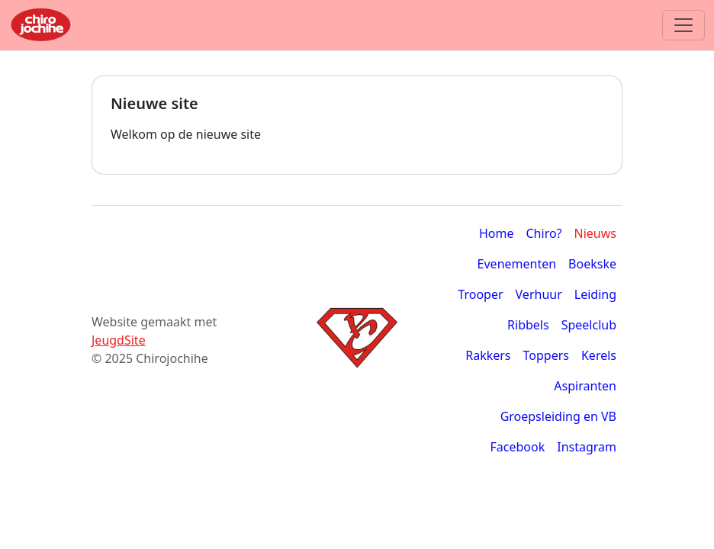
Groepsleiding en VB (558, 416)
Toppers (546, 355)
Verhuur (539, 294)
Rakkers (487, 355)
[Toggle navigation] (683, 25)
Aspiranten (585, 385)
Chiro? (544, 233)
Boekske (592, 263)
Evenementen (517, 263)
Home (496, 233)
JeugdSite (119, 340)
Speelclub (588, 324)
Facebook (517, 446)
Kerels (598, 355)
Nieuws (595, 233)
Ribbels (528, 324)
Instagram (586, 446)
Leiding (595, 294)
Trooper (480, 294)
